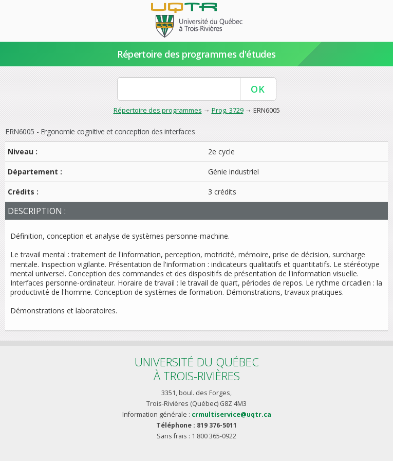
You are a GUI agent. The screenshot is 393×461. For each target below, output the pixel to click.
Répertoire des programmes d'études (196, 54)
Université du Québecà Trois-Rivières (197, 368)
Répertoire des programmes (158, 110)
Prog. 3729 (228, 110)
